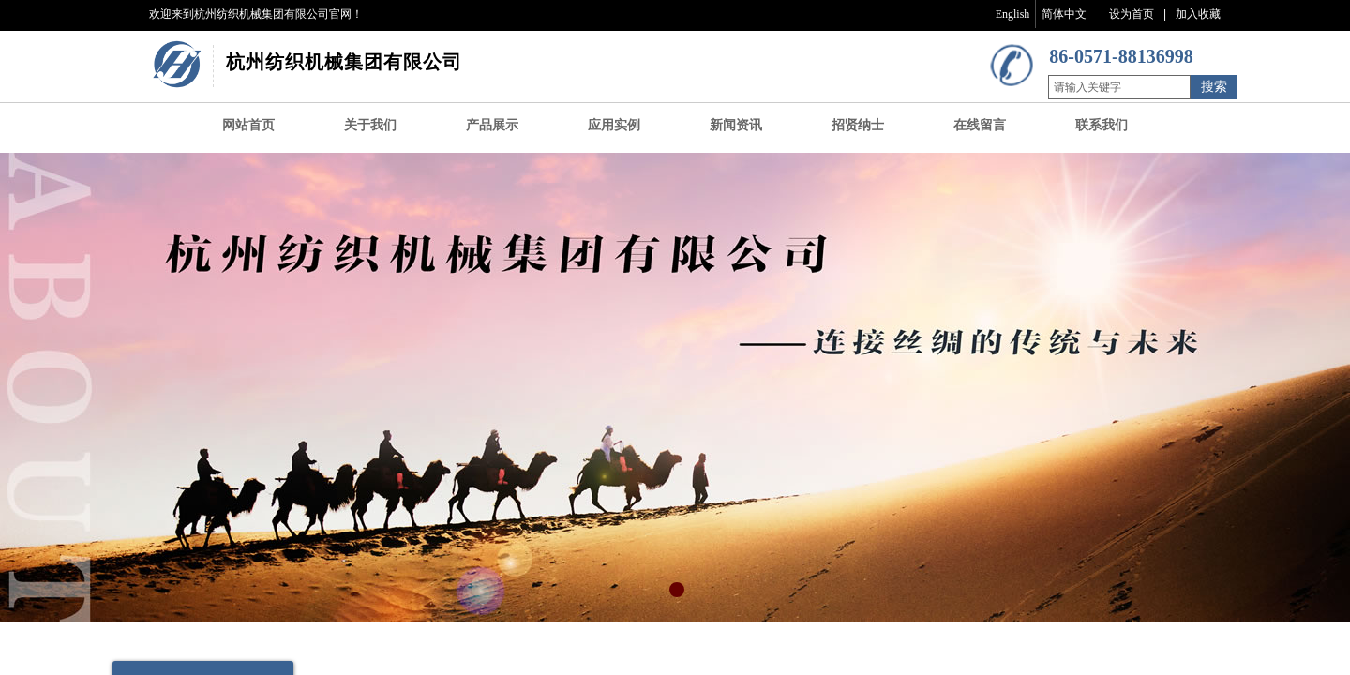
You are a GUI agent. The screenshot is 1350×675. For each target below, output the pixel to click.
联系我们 (1101, 125)
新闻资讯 (736, 125)
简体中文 (1064, 14)
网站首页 (248, 125)
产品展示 (492, 125)
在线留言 (979, 125)
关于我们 (370, 125)
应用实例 (614, 125)
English (1013, 14)
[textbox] (1119, 87)
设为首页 (1131, 14)
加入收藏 (1198, 14)
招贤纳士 (858, 125)
